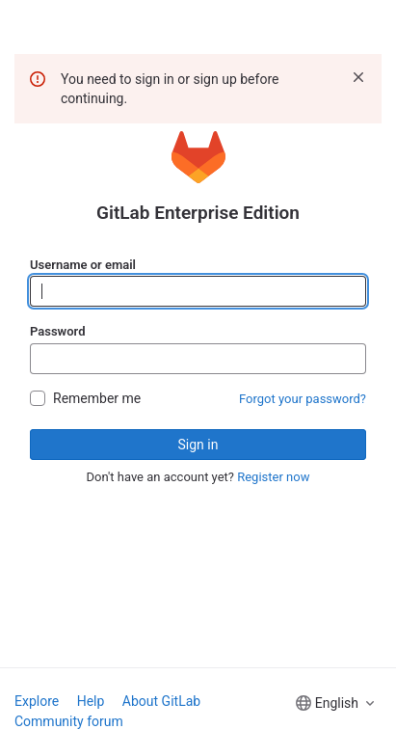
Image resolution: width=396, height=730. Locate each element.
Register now (273, 477)
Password (57, 331)
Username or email (83, 264)
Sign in (198, 444)
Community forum (68, 721)
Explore (36, 701)
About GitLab (161, 701)
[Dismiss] (358, 77)
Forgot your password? (302, 399)
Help (91, 701)
